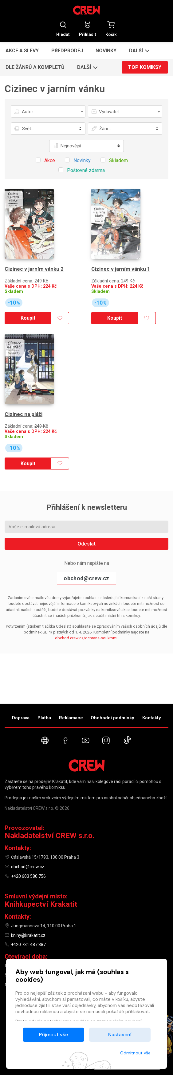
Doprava (20, 718)
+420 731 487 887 (28, 944)
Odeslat (86, 544)
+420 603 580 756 (28, 876)
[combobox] (48, 111)
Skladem (14, 291)
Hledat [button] (63, 29)
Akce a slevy (22, 51)
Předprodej (67, 51)
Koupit (28, 318)
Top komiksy (144, 67)
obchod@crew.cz (86, 578)
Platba (44, 718)
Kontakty (151, 718)
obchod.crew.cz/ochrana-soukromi (86, 638)
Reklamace (71, 718)
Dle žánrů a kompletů (35, 67)
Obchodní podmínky (112, 718)
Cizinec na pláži (23, 414)
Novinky (106, 51)
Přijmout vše (53, 1034)
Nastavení (120, 1034)
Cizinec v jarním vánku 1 (120, 269)
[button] (138, 50)
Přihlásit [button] (87, 29)
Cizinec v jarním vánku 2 (34, 269)
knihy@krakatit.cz (28, 935)
